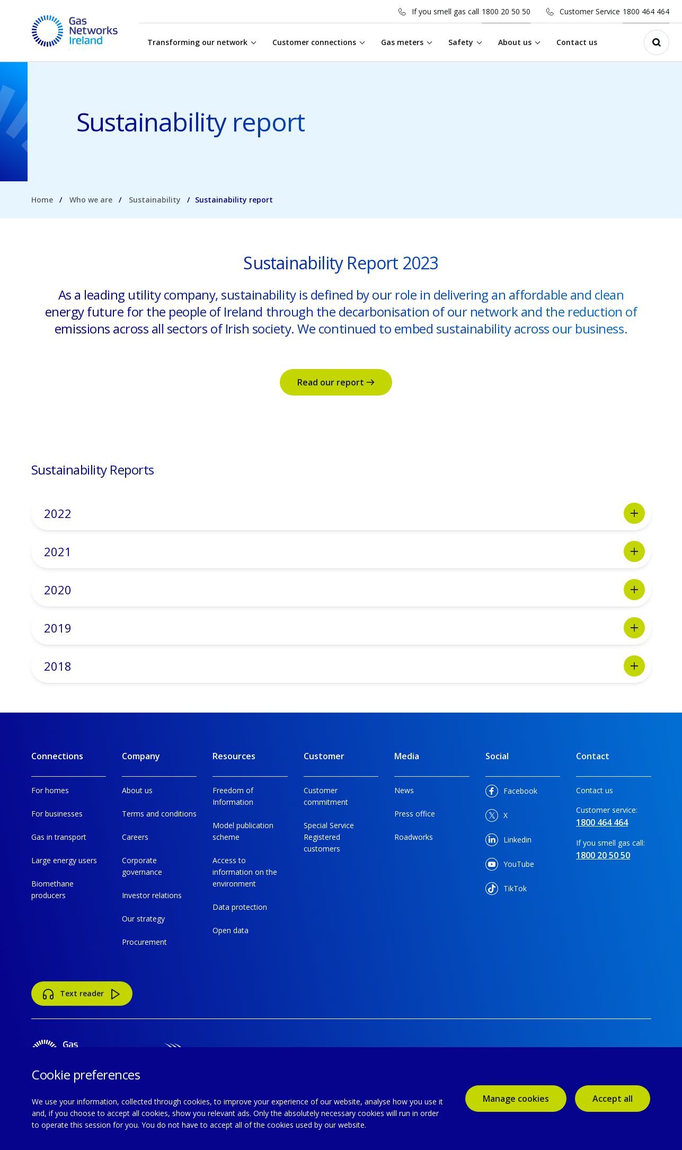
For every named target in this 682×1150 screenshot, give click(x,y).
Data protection (239, 907)
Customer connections (316, 42)
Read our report (336, 382)
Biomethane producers (52, 889)
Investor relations (152, 895)
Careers (135, 837)
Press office (414, 814)
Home (42, 200)
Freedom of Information (232, 796)
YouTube (509, 866)
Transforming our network (199, 42)
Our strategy (143, 919)
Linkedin (508, 841)
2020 (344, 589)
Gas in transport (58, 837)
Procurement (144, 942)
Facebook (511, 793)
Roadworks (413, 837)
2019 (344, 627)
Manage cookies (516, 1098)
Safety (462, 42)
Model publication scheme (242, 831)
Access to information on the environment (244, 872)
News (404, 790)
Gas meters (404, 42)
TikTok (506, 890)
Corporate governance (142, 866)
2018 (344, 666)
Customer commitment (326, 796)
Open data (230, 930)
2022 (344, 513)
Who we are (90, 200)
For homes (50, 790)
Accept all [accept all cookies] (612, 1098)
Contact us (578, 42)
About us (516, 42)
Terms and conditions (159, 814)
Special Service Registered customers (329, 837)
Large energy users (64, 860)
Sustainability (155, 200)
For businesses (57, 814)
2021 (344, 551)
